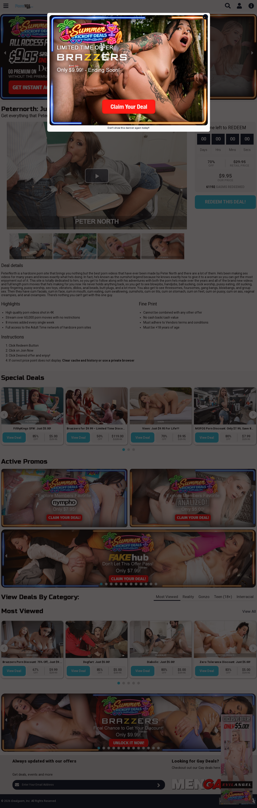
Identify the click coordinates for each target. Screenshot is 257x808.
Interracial (245, 596)
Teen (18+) (223, 596)
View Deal (14, 437)
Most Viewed (167, 596)
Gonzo (204, 596)
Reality (188, 596)
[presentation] (5, 53)
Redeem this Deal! (225, 202)
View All (249, 611)
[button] (101, 96)
